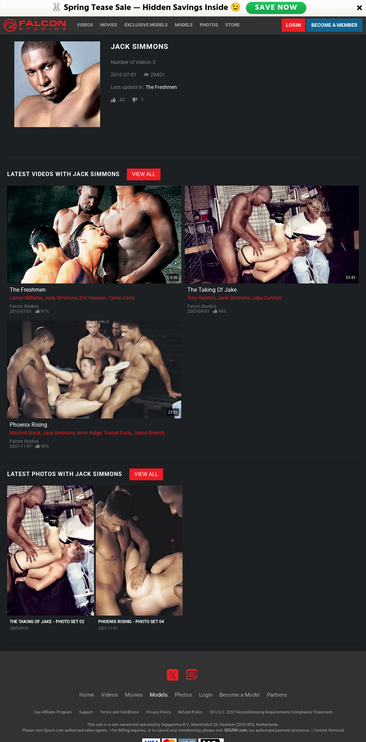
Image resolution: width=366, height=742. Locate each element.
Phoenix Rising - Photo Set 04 (131, 621)
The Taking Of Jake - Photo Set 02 (47, 621)
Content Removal (328, 730)
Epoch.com (54, 730)
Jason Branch (149, 433)
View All (143, 174)
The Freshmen (161, 87)
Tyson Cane (121, 298)
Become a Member (334, 25)
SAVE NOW (276, 8)
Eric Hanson (92, 298)
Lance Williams (26, 298)
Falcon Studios (24, 306)
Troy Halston (201, 298)
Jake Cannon (267, 298)
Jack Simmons (61, 298)
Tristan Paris (118, 433)
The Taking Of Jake (212, 289)
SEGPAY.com (235, 730)
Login (293, 25)
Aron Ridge (89, 433)
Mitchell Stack (25, 433)
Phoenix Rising (28, 424)
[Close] (359, 8)
